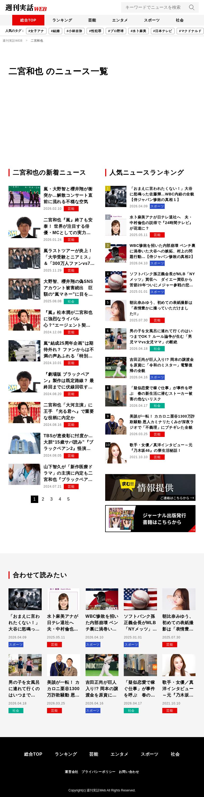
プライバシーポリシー (99, 772)
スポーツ (153, 20)
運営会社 (71, 772)
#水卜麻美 (138, 31)
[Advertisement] (102, 128)
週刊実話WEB (13, 40)
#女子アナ (36, 31)
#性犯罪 (95, 31)
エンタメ (120, 20)
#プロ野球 (116, 31)
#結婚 (55, 31)
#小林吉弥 (74, 31)
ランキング (61, 20)
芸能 (92, 20)
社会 (182, 20)
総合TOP (26, 20)
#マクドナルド (190, 31)
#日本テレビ (162, 31)
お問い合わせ (129, 772)
